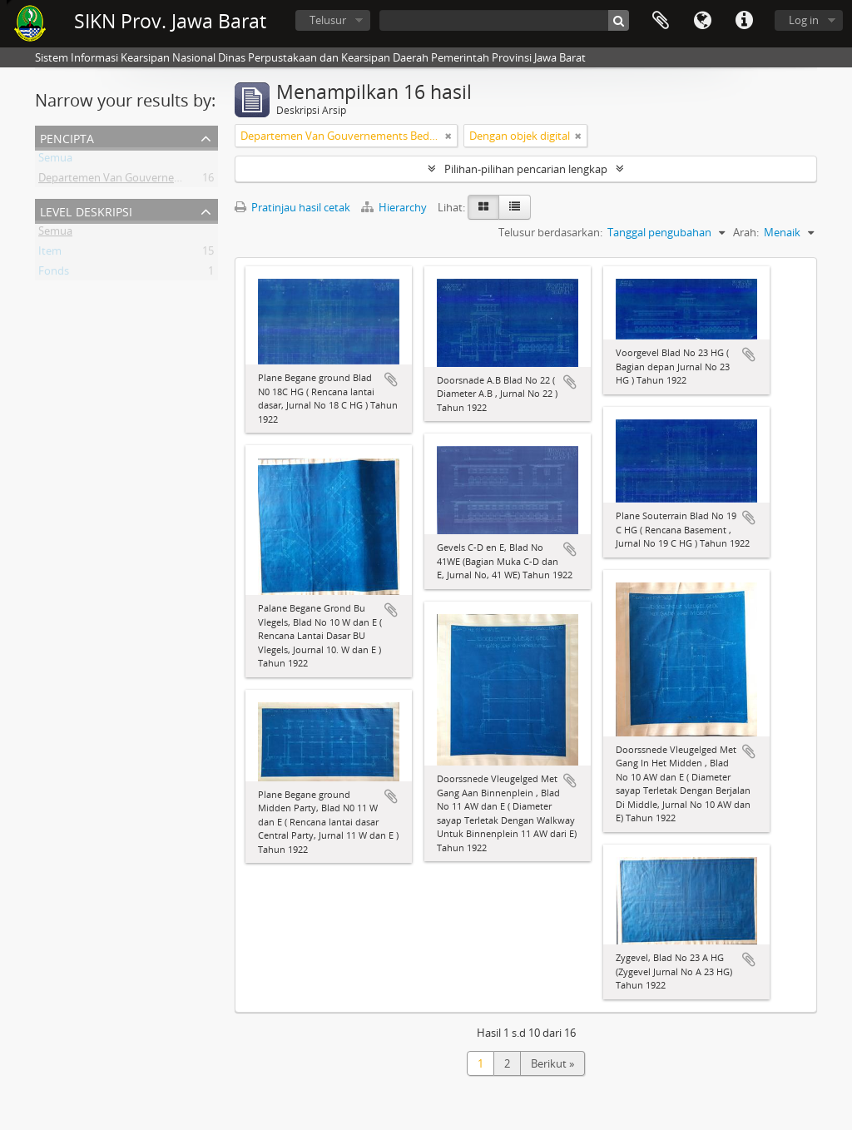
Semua (55, 160)
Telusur (328, 19)
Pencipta (67, 137)
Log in (804, 19)
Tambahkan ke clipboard (391, 379)
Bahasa (702, 21)
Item (50, 253)
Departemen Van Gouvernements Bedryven (146, 180)
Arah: (746, 232)
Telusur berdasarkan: (550, 232)
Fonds (53, 273)
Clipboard (660, 21)
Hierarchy (395, 207)
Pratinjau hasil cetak (292, 207)
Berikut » (552, 1063)
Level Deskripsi (86, 210)
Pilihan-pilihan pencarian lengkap (525, 168)
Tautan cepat (744, 21)
